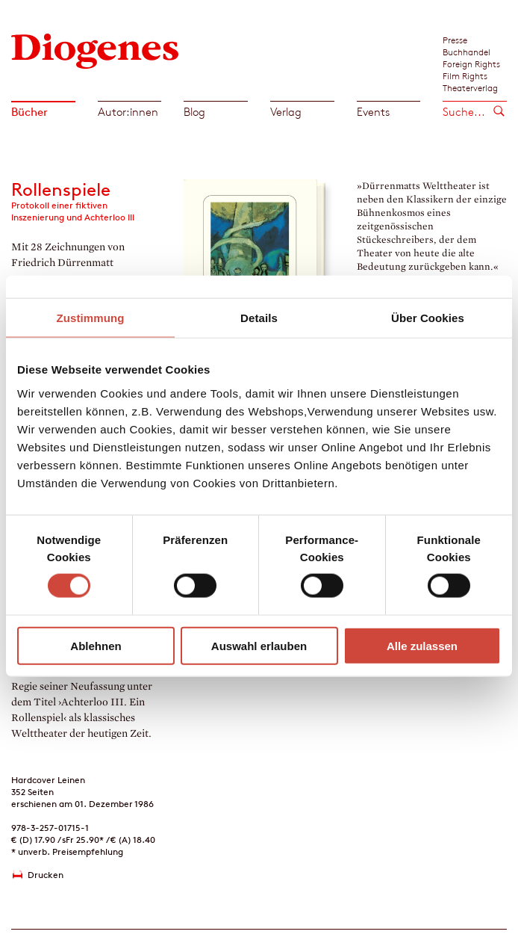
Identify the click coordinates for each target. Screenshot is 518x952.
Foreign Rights (471, 63)
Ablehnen (95, 645)
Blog (194, 112)
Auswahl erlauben (259, 645)
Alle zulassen (422, 645)
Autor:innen (128, 112)
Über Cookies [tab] (427, 318)
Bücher (29, 112)
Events (373, 112)
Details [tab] (259, 318)
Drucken (45, 874)
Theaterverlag (470, 87)
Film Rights (465, 75)
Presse (455, 40)
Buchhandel (466, 52)
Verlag (286, 112)
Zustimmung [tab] (91, 318)
